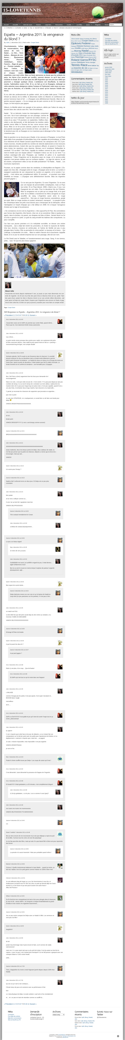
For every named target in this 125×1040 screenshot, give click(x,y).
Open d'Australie (85, 53)
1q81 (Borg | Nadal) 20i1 (86, 82)
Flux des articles (111, 40)
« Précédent (8, 315)
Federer (86, 43)
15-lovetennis (61, 1034)
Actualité (15, 25)
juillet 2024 (108, 72)
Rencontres (59, 25)
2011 (106, 99)
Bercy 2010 (74, 40)
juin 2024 (107, 74)
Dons (25, 28)
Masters (86, 48)
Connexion (108, 38)
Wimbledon (77, 72)
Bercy (95, 38)
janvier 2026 (108, 67)
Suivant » (33, 315)
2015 (106, 92)
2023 (106, 78)
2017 (106, 88)
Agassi (82, 38)
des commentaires (111, 42)
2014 (106, 94)
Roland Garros (79, 59)
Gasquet (73, 46)
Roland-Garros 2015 (90, 57)
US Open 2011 (78, 70)
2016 (106, 90)
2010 (106, 101)
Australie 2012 (88, 38)
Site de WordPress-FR (111, 44)
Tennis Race (108, 25)
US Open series (87, 70)
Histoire (38, 25)
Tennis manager (90, 62)
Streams (48, 28)
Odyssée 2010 (92, 51)
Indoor (72, 48)
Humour (87, 46)
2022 (106, 80)
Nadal (85, 50)
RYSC (92, 59)
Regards (98, 25)
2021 (106, 81)
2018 (106, 87)
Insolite (69, 25)
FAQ (31, 28)
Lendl (82, 48)
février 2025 (108, 71)
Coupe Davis (35, 42)
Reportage (79, 57)
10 (26, 315)
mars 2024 (108, 76)
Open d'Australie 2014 (89, 55)
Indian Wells (94, 46)
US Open (90, 68)
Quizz (88, 25)
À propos (9, 28)
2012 (106, 97)
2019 (106, 85)
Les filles (79, 25)
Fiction (93, 44)
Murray (77, 50)
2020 (106, 83)
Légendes (48, 25)
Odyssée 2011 (74, 53)
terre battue (92, 65)
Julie (7, 42)
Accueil (6, 25)
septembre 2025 (109, 69)
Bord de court (27, 25)
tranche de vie (80, 68)
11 (28, 315)
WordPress (65, 1037)
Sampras (74, 62)
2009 (106, 103)
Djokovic (76, 43)
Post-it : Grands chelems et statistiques (67, 28)
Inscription (39, 28)
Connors (80, 40)
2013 (106, 96)
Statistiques (81, 62)
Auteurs (18, 28)
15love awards (75, 38)
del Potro (96, 40)
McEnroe (91, 48)
